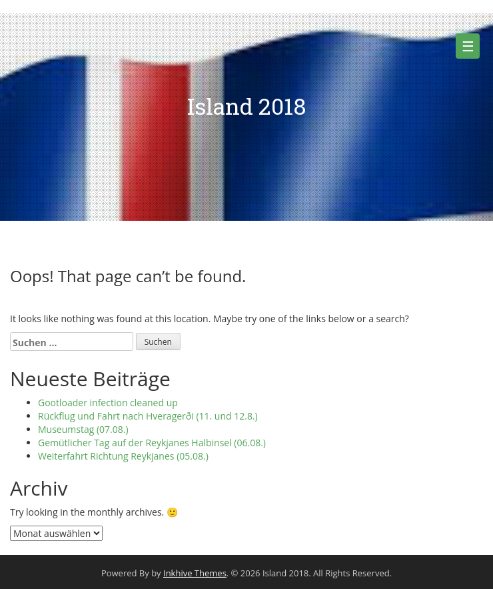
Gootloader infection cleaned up (108, 402)
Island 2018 (246, 106)
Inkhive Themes (195, 573)
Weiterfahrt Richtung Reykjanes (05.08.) (123, 456)
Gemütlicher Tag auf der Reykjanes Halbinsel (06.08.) (152, 442)
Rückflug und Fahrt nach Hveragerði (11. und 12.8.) (148, 416)
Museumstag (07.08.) (83, 429)
